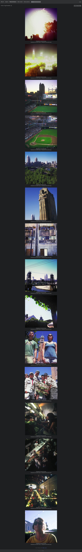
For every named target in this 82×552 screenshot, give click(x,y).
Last (45, 547)
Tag (5, 5)
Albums (2, 1)
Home (2, 5)
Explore (6, 1)
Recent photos (27, 1)
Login (80, 1)
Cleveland (8, 5)
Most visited (20, 1)
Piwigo (43, 550)
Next (43, 547)
